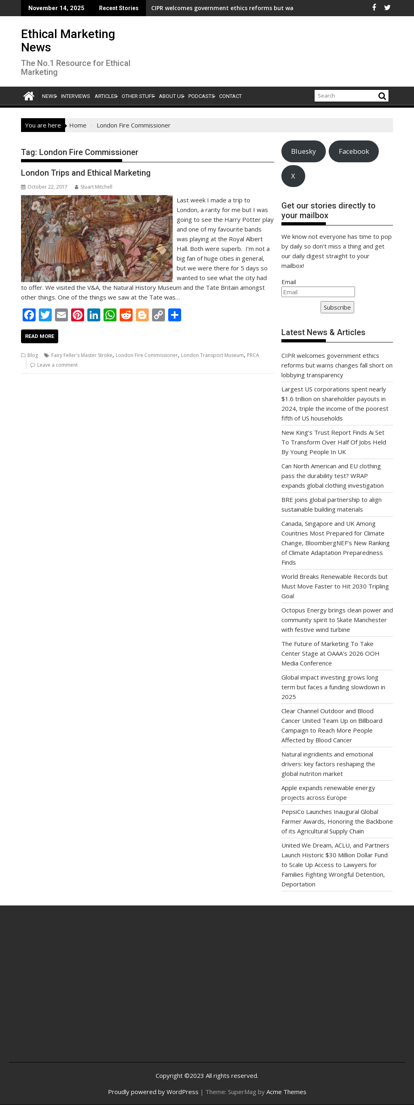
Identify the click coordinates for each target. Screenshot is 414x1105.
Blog (32, 355)
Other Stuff (138, 96)
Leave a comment (57, 364)
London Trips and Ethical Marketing (86, 173)
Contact (230, 96)
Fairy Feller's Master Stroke (81, 355)
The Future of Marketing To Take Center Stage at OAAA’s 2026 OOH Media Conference (330, 653)
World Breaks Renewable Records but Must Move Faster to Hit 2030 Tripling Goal (335, 586)
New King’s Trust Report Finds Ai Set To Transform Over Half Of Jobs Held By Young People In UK (333, 442)
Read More (39, 336)
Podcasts (201, 96)
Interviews (75, 96)
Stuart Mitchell (93, 186)
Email (288, 282)
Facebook (354, 151)
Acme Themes (286, 1092)
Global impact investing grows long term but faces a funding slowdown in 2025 (333, 687)
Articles (106, 96)
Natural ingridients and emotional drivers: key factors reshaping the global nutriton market (328, 764)
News (49, 96)
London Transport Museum (212, 355)
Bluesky (303, 151)
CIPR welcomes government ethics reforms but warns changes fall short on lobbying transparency (237, 8)
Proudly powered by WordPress (153, 1092)
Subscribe (337, 307)
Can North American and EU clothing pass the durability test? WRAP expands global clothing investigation (332, 475)
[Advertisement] (81, 992)
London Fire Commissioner (147, 355)
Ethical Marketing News (68, 40)
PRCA (253, 355)
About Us (171, 96)
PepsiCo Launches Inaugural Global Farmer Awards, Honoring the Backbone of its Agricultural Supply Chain (337, 821)
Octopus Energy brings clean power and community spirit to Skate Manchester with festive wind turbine (337, 619)
